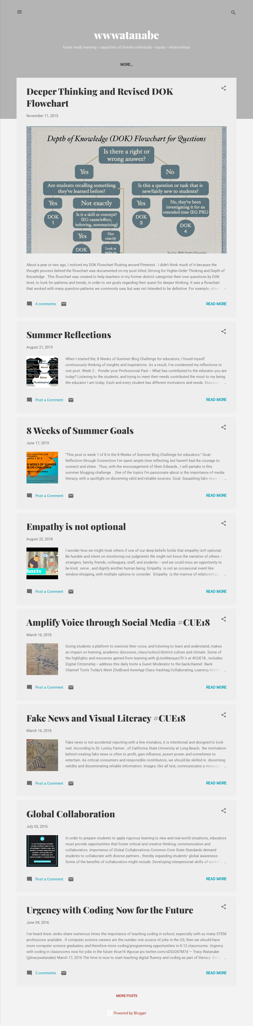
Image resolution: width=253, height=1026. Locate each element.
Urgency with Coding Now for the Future (109, 911)
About (60, 64)
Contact (83, 64)
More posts (126, 997)
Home (39, 64)
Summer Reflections (68, 335)
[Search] (233, 13)
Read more (216, 305)
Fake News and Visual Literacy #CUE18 (106, 719)
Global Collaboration (70, 815)
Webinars (179, 64)
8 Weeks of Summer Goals (80, 431)
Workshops (208, 64)
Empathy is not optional (76, 527)
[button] (224, 90)
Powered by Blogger (126, 1013)
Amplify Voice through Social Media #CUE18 (118, 623)
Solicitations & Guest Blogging (130, 64)
